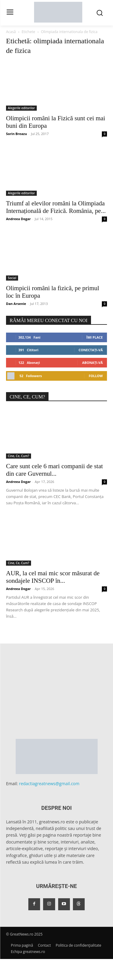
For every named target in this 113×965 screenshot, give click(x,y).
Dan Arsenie (16, 303)
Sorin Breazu (16, 133)
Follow (96, 375)
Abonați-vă (92, 362)
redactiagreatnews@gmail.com (49, 783)
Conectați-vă (91, 350)
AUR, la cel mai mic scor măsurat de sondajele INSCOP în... (52, 577)
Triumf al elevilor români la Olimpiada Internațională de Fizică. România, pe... (56, 207)
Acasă (11, 31)
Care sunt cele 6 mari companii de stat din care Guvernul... (54, 470)
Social (12, 278)
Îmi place (94, 337)
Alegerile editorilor (21, 108)
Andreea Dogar (18, 219)
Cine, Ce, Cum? (18, 456)
